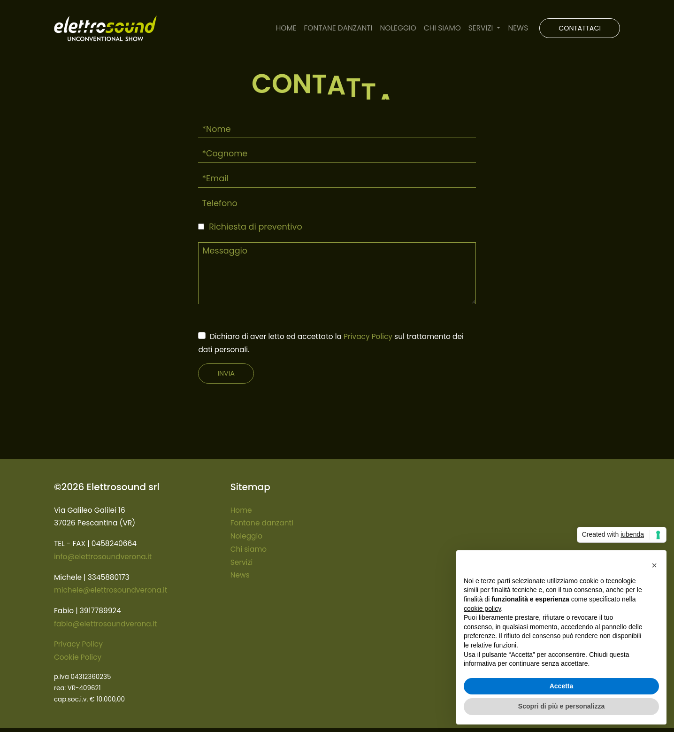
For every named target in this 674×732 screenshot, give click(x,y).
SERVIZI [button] (481, 28)
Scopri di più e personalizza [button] (561, 706)
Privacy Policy (368, 336)
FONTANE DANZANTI (338, 28)
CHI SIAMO (442, 28)
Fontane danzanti (261, 523)
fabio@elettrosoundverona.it (105, 624)
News (240, 575)
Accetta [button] (562, 686)
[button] (654, 565)
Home (241, 510)
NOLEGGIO (398, 28)
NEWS (518, 28)
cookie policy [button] (482, 608)
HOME (286, 28)
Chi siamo (248, 549)
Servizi (241, 562)
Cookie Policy (77, 657)
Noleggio (246, 536)
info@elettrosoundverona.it (103, 557)
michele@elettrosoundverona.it (111, 590)
